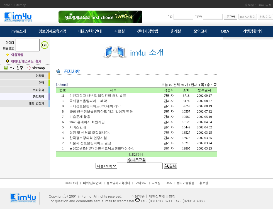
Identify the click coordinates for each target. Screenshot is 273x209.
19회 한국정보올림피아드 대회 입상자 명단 (101, 111)
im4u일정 (265, 5)
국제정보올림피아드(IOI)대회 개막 (95, 106)
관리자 (169, 127)
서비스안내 (77, 127)
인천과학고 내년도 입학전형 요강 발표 (97, 96)
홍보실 (249, 5)
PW (199, 16)
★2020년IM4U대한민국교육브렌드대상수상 (101, 148)
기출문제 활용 (79, 117)
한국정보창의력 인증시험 (88, 138)
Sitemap (20, 5)
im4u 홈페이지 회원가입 (87, 122)
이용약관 (136, 196)
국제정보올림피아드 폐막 (88, 101)
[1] (131, 154)
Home (5, 5)
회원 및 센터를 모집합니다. (89, 133)
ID (170, 16)
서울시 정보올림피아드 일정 (90, 143)
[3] (139, 154)
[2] (135, 154)
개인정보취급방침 (162, 196)
